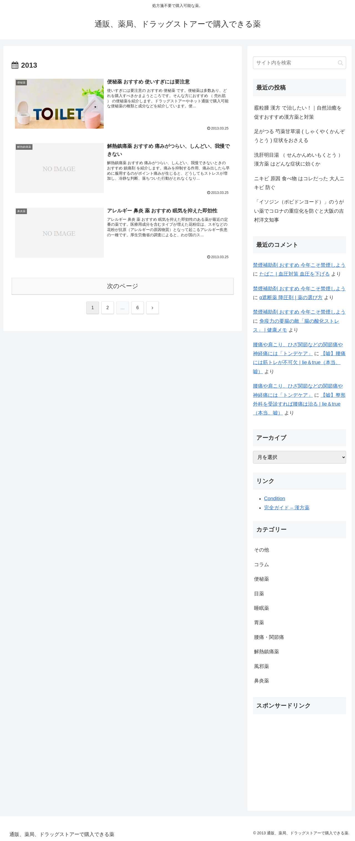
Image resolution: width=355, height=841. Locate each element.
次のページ (122, 286)
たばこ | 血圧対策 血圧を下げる (294, 274)
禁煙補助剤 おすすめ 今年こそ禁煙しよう (299, 265)
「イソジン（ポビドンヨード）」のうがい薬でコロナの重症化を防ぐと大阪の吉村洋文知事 (299, 211)
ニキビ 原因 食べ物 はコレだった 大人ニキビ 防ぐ (299, 183)
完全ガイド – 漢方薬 (287, 507)
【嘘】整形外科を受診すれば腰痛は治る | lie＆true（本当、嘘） (299, 404)
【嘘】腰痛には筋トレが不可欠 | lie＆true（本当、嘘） (299, 362)
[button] (340, 63)
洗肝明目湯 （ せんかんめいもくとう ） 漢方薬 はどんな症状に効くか (298, 159)
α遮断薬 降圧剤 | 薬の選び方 (291, 297)
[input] (299, 63)
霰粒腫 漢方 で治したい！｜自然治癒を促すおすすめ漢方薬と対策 (298, 112)
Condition (274, 498)
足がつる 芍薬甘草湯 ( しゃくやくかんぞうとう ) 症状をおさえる (299, 136)
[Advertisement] (299, 757)
